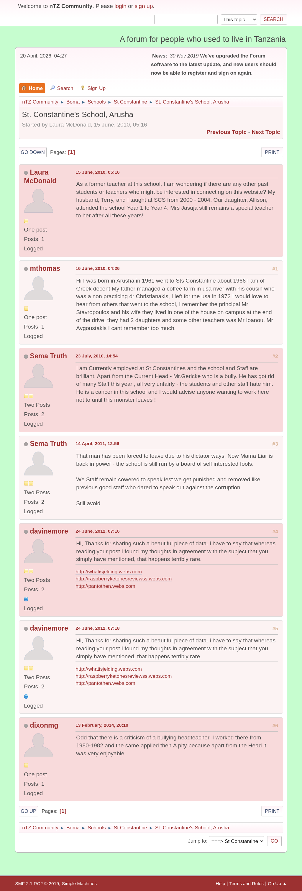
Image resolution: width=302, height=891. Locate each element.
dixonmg (44, 725)
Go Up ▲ (277, 883)
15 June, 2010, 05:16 (98, 172)
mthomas (45, 268)
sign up (143, 6)
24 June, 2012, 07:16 (98, 531)
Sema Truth (48, 356)
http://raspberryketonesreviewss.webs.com (124, 579)
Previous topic (226, 132)
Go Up (28, 811)
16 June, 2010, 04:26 (98, 268)
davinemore (49, 531)
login (120, 6)
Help (220, 883)
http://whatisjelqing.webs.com (109, 572)
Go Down (33, 152)
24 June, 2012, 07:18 (98, 628)
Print (272, 152)
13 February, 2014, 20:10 (102, 725)
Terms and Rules (246, 883)
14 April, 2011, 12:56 (97, 443)
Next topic (266, 132)
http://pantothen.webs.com (105, 586)
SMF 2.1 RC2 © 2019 (37, 883)
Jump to (197, 841)
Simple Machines (79, 883)
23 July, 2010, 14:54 (97, 355)
